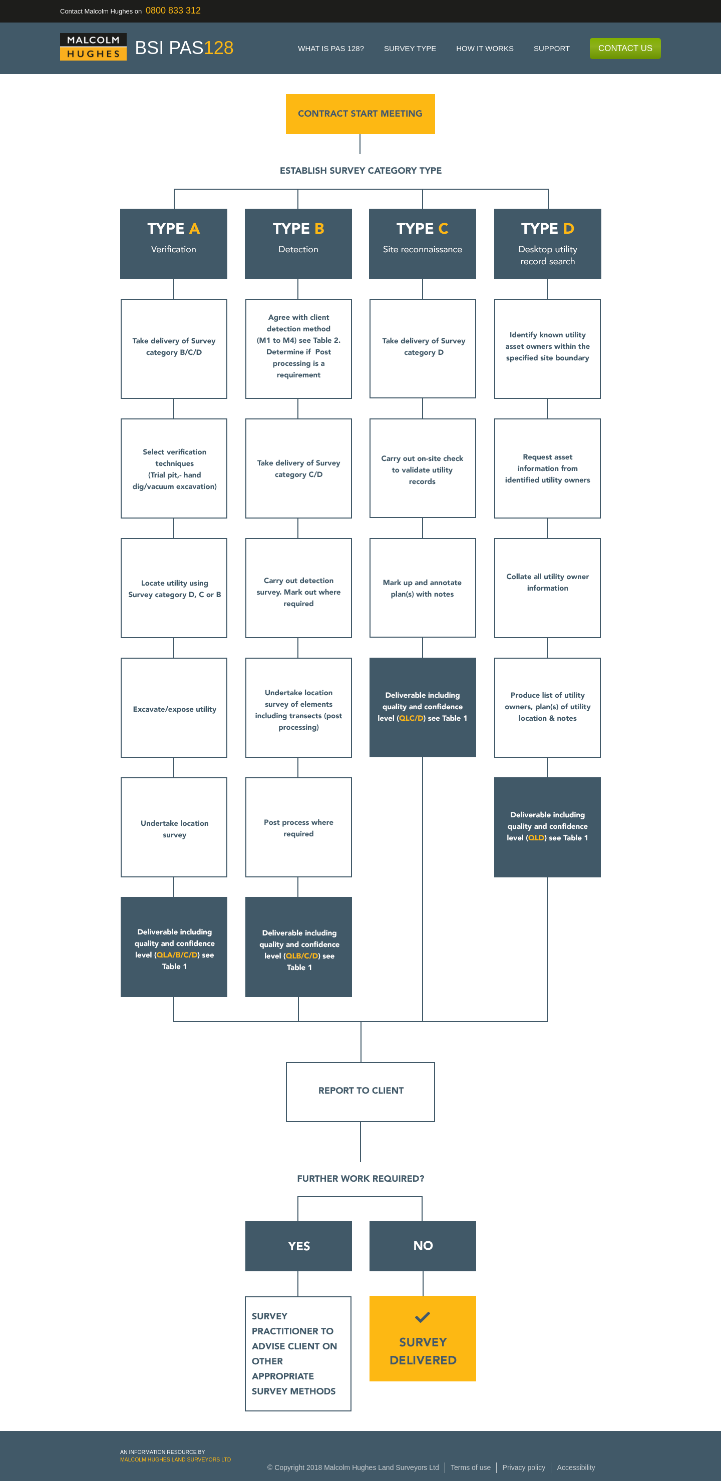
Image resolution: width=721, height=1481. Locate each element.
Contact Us (625, 48)
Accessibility (576, 1467)
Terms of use (471, 1467)
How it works (485, 48)
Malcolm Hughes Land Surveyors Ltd (175, 1459)
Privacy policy (524, 1467)
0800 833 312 (173, 11)
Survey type (410, 48)
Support (552, 48)
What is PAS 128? (331, 48)
